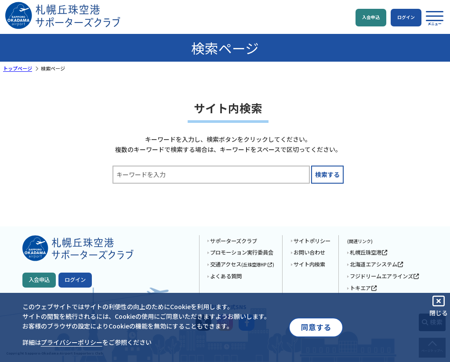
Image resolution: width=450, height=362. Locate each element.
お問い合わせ (309, 252)
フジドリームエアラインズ (385, 276)
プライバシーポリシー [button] (71, 342)
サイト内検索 (309, 264)
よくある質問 (226, 276)
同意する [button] (316, 327)
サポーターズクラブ (233, 241)
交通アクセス (242, 264)
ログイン (75, 280)
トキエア (363, 288)
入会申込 (39, 280)
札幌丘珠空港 (369, 252)
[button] (435, 18)
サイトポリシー (312, 241)
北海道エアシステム (377, 264)
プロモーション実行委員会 (241, 252)
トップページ (17, 68)
